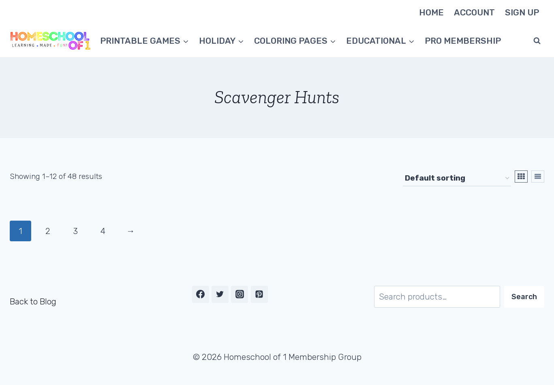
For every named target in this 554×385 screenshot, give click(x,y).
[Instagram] (239, 294)
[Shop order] (457, 178)
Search (524, 296)
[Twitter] (220, 294)
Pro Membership (463, 41)
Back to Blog (33, 301)
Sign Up (522, 12)
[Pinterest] (259, 294)
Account (474, 12)
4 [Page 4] (103, 231)
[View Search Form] (537, 41)
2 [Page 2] (47, 231)
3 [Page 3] (75, 231)
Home (431, 12)
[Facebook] (200, 294)
